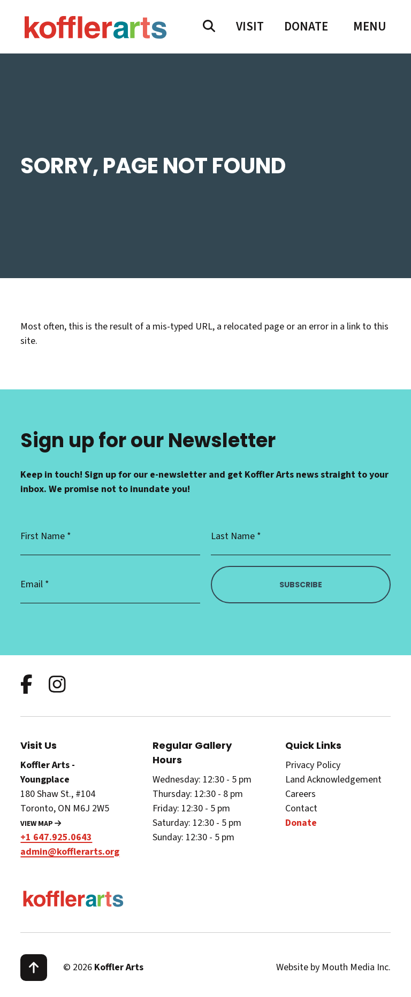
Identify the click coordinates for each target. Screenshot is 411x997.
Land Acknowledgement (333, 779)
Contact (301, 808)
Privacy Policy (312, 765)
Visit (250, 26)
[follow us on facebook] (26, 685)
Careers (300, 794)
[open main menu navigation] (370, 27)
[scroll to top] (33, 967)
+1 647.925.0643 (56, 837)
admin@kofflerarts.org (69, 851)
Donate (306, 26)
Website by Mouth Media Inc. (333, 967)
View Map (40, 823)
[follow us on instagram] (57, 685)
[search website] (209, 27)
